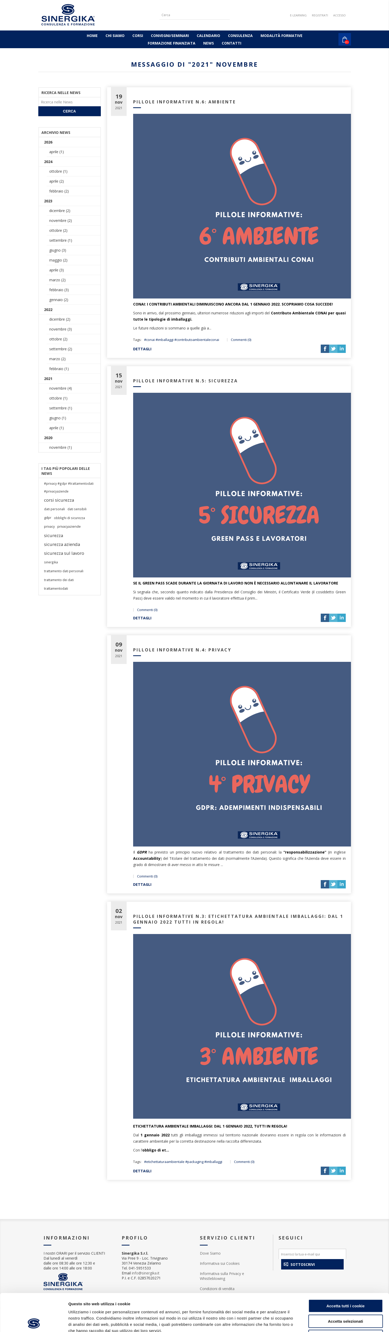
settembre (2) (60, 348)
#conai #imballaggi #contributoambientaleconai (181, 339)
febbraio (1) (59, 368)
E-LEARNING (298, 15)
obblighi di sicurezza (69, 518)
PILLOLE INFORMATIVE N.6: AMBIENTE (184, 102)
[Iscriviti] (312, 1254)
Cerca (69, 111)
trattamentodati (56, 588)
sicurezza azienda (62, 544)
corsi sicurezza (59, 500)
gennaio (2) (58, 299)
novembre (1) (60, 447)
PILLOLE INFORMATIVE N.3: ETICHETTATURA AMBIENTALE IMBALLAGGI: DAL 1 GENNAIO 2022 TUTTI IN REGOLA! (238, 919)
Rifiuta (345, 1299)
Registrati (320, 15)
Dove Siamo (210, 1253)
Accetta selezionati (345, 1283)
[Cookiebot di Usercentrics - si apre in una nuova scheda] (34, 1322)
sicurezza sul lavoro (64, 553)
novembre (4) (60, 388)
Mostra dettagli (274, 1321)
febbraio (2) (59, 191)
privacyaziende (69, 526)
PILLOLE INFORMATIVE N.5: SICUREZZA (185, 381)
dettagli (142, 348)
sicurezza (53, 535)
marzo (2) (57, 279)
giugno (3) (57, 250)
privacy (49, 526)
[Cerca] (190, 15)
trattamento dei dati (59, 580)
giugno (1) (57, 417)
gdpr (47, 517)
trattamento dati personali (63, 571)
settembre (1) (60, 240)
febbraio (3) (59, 289)
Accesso (339, 15)
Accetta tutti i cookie (345, 1268)
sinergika (51, 562)
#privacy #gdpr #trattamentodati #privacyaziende (69, 487)
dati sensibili (77, 509)
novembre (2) (60, 220)
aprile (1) (56, 151)
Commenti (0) (241, 339)
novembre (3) (60, 329)
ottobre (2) (58, 230)
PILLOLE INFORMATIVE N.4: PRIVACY (182, 650)
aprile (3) (56, 269)
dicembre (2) (59, 210)
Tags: (137, 339)
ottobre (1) (58, 171)
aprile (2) (56, 181)
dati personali (54, 509)
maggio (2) (58, 260)
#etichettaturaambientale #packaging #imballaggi (183, 1161)
